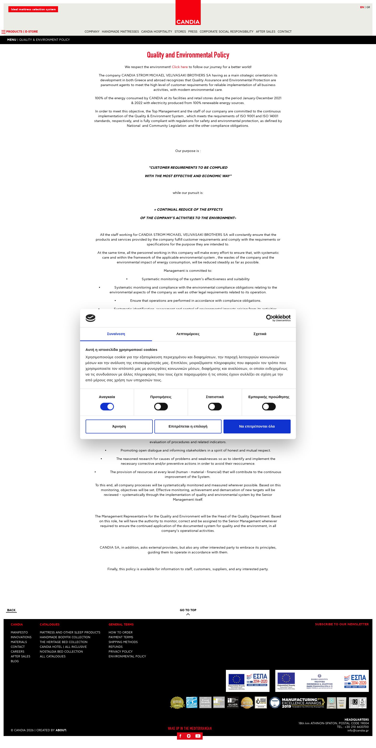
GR (368, 7)
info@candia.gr (358, 739)
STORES (180, 32)
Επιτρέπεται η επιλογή (188, 426)
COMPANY (92, 32)
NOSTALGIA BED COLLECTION (61, 660)
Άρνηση (119, 426)
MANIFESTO (19, 641)
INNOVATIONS (21, 645)
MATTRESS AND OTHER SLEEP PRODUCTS (70, 641)
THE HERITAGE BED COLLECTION (64, 650)
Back (11, 618)
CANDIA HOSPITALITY (156, 32)
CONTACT (285, 32)
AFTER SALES (265, 32)
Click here (180, 75)
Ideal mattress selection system (33, 10)
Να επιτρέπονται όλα (257, 426)
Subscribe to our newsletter (342, 633)
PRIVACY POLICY (121, 660)
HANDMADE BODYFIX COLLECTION (65, 645)
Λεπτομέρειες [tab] (188, 334)
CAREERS (17, 660)
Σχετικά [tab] (259, 334)
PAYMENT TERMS (121, 645)
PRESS (192, 32)
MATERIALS (19, 650)
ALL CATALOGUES (52, 665)
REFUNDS (116, 655)
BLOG (15, 669)
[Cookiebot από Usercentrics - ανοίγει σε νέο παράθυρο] (270, 318)
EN (363, 7)
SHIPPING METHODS (123, 650)
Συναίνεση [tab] (116, 334)
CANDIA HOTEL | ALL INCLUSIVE (63, 655)
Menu (11, 40)
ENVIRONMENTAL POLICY (127, 665)
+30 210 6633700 (357, 735)
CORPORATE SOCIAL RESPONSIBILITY (226, 32)
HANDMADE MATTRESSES (120, 32)
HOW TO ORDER (121, 641)
